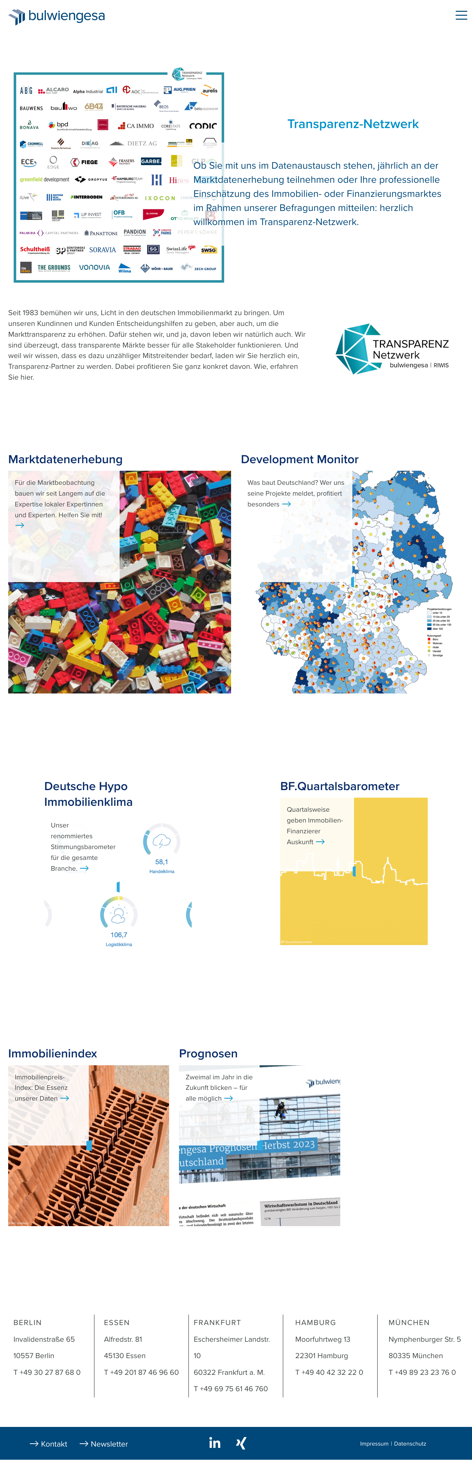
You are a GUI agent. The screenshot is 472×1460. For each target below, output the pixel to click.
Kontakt (54, 1444)
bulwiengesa (77, 17)
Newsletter (109, 1444)
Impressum (374, 1444)
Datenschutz (410, 1444)
